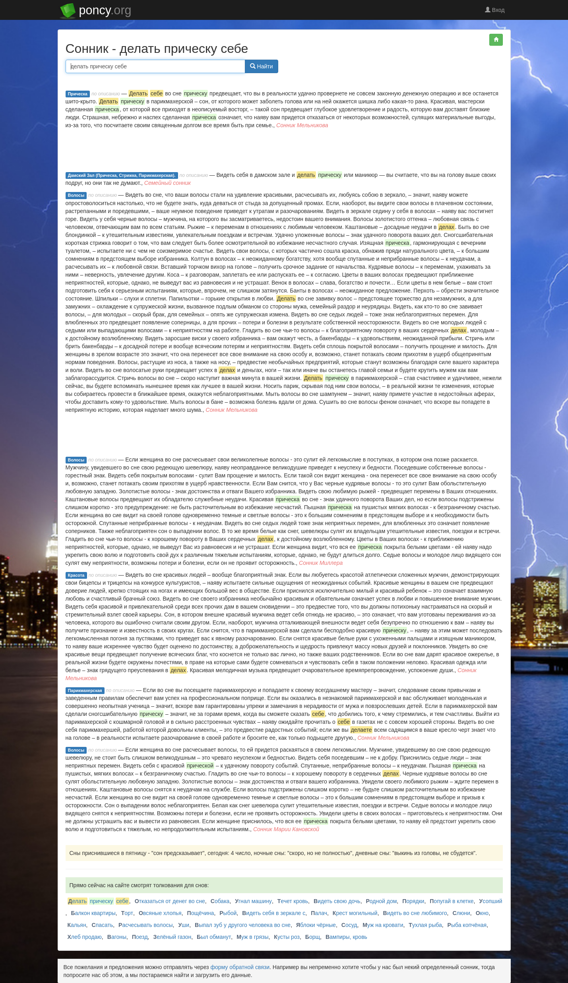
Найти (261, 66)
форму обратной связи (239, 967)
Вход (495, 10)
